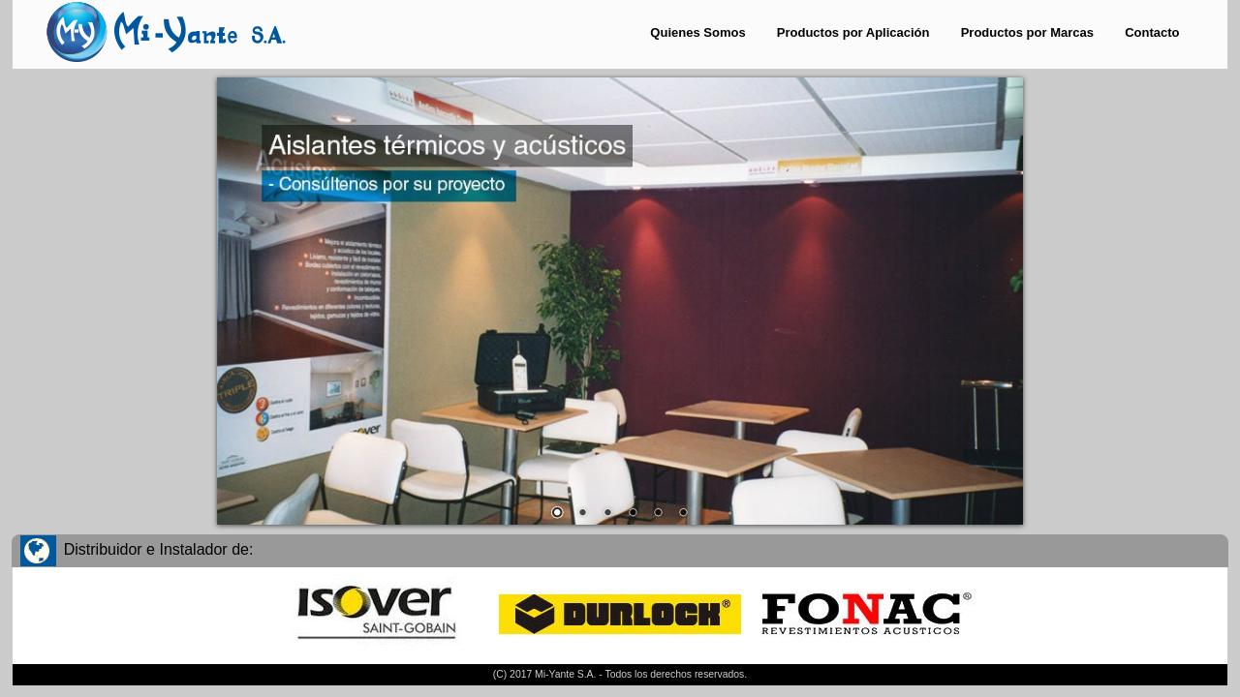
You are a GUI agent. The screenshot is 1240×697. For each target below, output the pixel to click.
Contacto (1152, 32)
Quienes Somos (697, 32)
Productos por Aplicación (853, 32)
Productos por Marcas (1027, 32)
